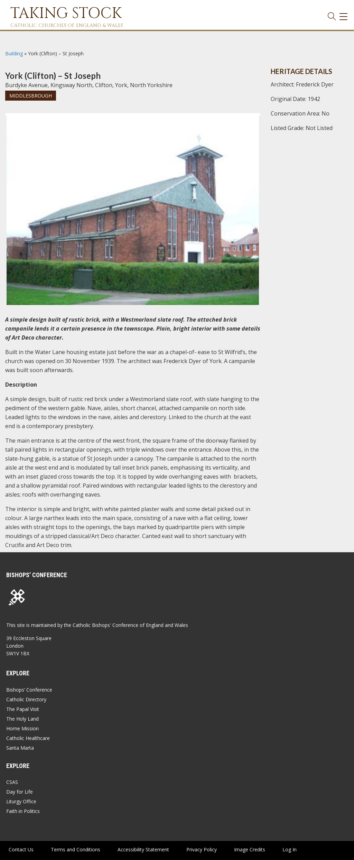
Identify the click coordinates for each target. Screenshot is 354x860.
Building (14, 53)
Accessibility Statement (143, 849)
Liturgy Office (21, 801)
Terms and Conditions (75, 849)
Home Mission (22, 728)
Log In (289, 849)
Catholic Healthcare (28, 738)
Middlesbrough (30, 95)
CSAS (12, 782)
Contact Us (21, 849)
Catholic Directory (26, 699)
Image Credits (249, 849)
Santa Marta (20, 748)
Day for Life (19, 791)
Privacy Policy (201, 849)
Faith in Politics (23, 811)
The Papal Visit (22, 709)
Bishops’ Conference (29, 689)
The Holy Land (22, 718)
